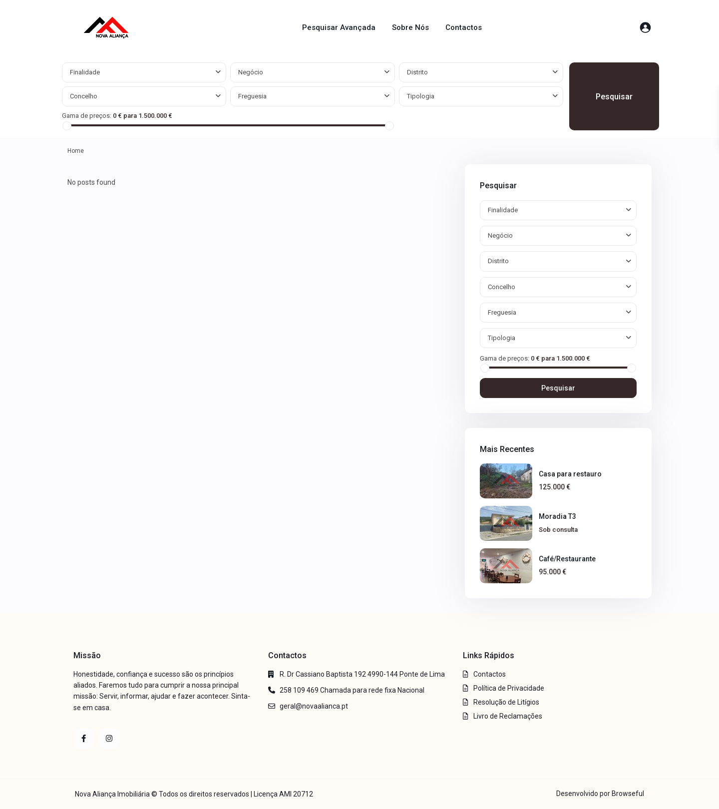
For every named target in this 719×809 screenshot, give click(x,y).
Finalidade (85, 72)
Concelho (83, 96)
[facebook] (83, 738)
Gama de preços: (86, 115)
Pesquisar (614, 96)
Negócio (250, 72)
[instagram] (109, 738)
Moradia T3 (557, 516)
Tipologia (420, 96)
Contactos (463, 27)
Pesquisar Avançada (338, 27)
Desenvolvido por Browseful (600, 794)
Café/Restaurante (567, 559)
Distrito (417, 72)
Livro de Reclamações (507, 716)
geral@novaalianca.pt (314, 706)
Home (75, 150)
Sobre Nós (410, 27)
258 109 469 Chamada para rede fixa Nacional (352, 690)
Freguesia (252, 96)
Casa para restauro (570, 474)
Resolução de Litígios (506, 702)
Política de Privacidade (508, 688)
